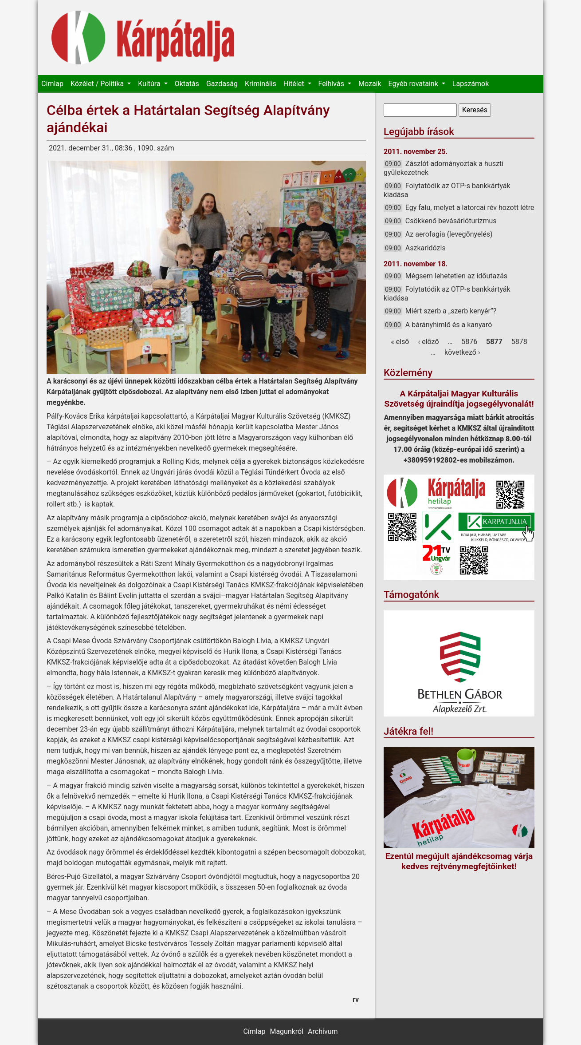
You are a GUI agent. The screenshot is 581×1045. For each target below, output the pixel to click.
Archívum (323, 1031)
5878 (519, 341)
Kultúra (150, 83)
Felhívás (332, 83)
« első (400, 341)
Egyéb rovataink (414, 83)
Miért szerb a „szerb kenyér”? (450, 311)
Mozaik (369, 83)
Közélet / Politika (98, 83)
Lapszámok (470, 83)
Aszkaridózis (425, 248)
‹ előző (428, 341)
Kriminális (260, 83)
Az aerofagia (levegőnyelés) (449, 234)
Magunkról (286, 1031)
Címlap (52, 83)
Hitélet (294, 83)
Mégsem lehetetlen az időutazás (456, 276)
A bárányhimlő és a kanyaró (448, 325)
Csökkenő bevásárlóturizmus (451, 221)
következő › (462, 352)
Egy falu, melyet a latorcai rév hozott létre (469, 207)
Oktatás (187, 83)
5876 (469, 341)
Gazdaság (222, 83)
